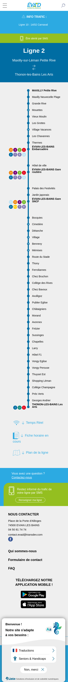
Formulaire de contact (25, 560)
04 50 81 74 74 (17, 529)
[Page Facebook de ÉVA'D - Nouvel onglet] (10, 540)
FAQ (11, 568)
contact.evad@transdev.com (25, 534)
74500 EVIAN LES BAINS (24, 525)
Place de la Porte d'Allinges (24, 520)
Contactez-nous (22, 477)
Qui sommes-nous (22, 551)
